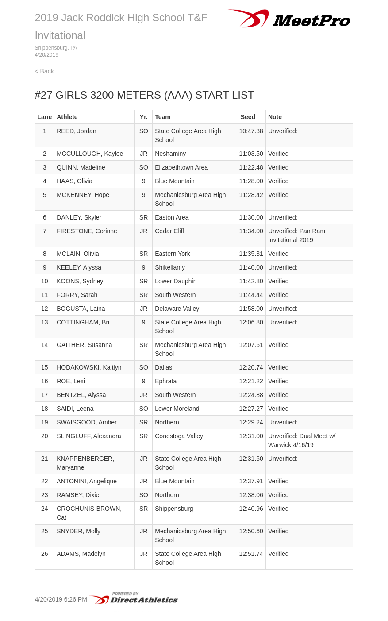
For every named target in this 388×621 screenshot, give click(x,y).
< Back (44, 71)
